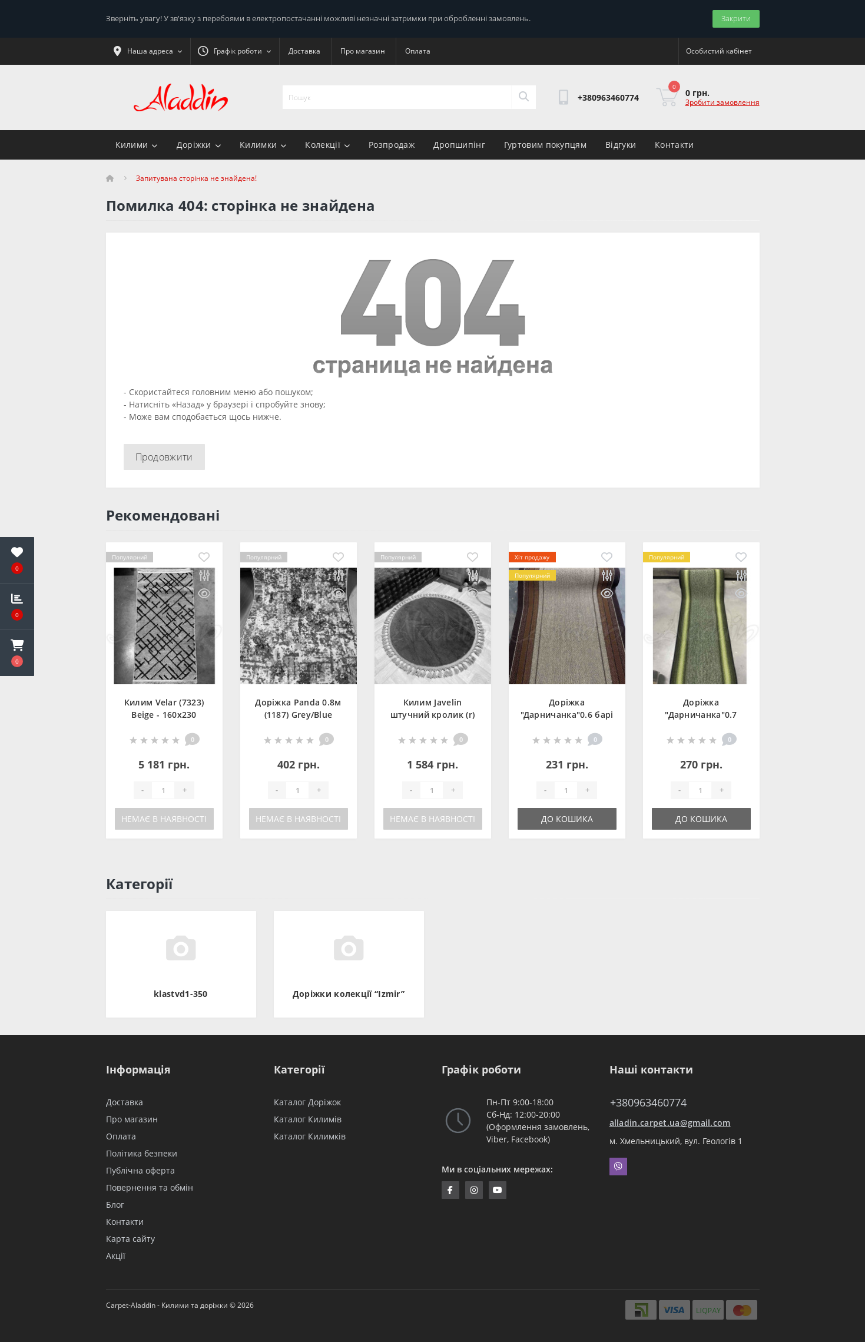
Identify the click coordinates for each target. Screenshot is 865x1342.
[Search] (523, 97)
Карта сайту (130, 1238)
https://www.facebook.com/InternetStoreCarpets (450, 1190)
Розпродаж (392, 144)
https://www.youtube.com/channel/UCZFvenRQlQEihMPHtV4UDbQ (497, 1190)
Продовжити (164, 456)
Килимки (263, 144)
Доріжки (199, 144)
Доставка (304, 51)
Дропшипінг (459, 144)
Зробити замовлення (722, 102)
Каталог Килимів (308, 1119)
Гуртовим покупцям (545, 144)
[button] (17, 653)
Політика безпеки (141, 1153)
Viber (618, 1166)
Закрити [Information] (736, 18)
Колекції (327, 144)
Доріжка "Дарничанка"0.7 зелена (701, 715)
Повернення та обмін (149, 1187)
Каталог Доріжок (307, 1102)
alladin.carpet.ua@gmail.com (670, 1122)
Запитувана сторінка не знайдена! (196, 178)
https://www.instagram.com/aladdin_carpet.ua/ (474, 1190)
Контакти (674, 144)
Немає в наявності (164, 818)
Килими (136, 144)
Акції (115, 1255)
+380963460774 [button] (648, 1102)
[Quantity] (163, 790)
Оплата (417, 51)
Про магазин (362, 51)
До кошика (567, 818)
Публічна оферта (140, 1170)
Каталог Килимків (310, 1136)
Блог (115, 1204)
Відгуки (620, 144)
